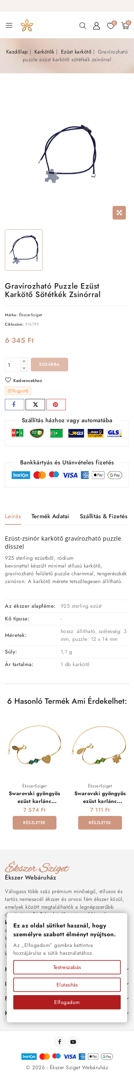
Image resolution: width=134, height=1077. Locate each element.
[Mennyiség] (12, 365)
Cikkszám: (14, 324)
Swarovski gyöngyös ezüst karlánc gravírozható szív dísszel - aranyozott (34, 805)
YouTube (73, 1042)
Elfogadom (67, 1002)
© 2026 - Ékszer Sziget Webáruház (67, 1067)
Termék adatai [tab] (50, 516)
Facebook (60, 1042)
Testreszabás (67, 967)
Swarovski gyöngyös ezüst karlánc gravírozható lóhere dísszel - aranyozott (100, 805)
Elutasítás (67, 984)
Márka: (11, 315)
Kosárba (49, 364)
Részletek (34, 823)
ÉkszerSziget (30, 315)
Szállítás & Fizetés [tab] (104, 516)
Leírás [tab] (13, 516)
